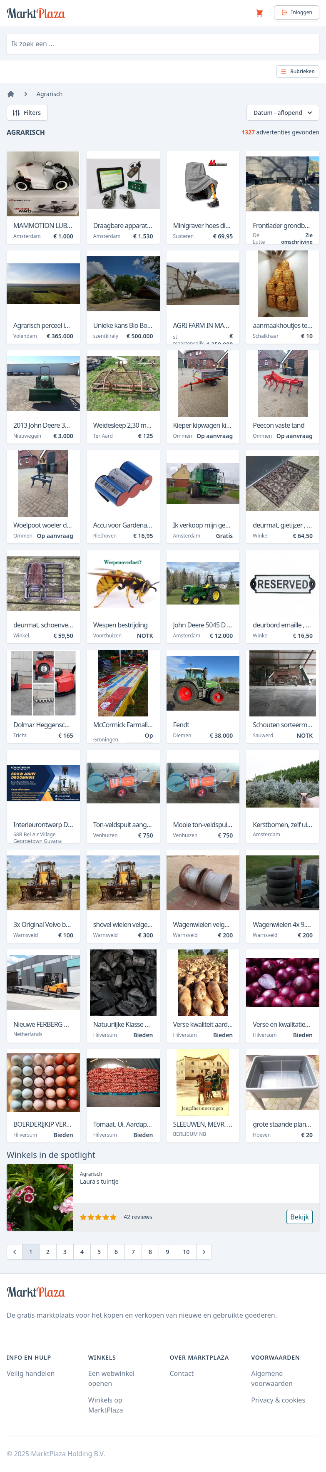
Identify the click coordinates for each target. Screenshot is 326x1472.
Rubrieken (297, 71)
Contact (182, 1373)
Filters (26, 113)
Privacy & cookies (278, 1400)
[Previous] (14, 1252)
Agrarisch (49, 94)
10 (186, 1252)
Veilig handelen (31, 1373)
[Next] (204, 1252)
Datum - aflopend (284, 113)
